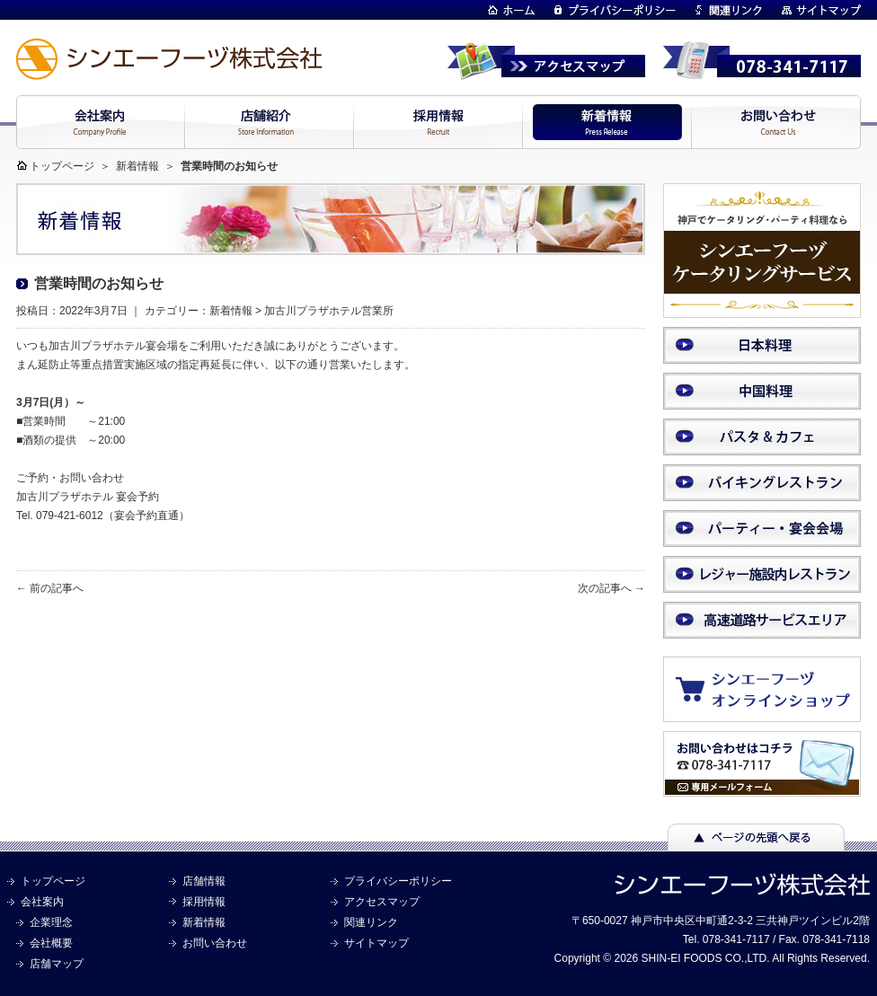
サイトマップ (376, 943)
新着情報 (137, 166)
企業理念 (51, 922)
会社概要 (51, 943)
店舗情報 (204, 881)
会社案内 (42, 901)
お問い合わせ (214, 943)
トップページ (62, 166)
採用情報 (204, 901)
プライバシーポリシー (398, 881)
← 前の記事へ (50, 588)
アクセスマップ (382, 901)
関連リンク (371, 922)
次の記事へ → (611, 588)
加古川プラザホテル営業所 (329, 310)
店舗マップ (57, 963)
